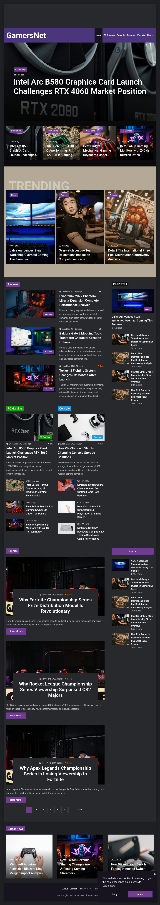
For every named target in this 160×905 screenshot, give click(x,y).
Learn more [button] (108, 885)
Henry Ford (46, 595)
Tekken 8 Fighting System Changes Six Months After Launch (77, 375)
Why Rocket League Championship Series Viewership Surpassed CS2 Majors (55, 689)
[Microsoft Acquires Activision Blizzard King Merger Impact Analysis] (29, 856)
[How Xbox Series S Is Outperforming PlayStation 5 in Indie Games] (66, 507)
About (65, 889)
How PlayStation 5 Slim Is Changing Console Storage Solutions (76, 452)
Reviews (131, 35)
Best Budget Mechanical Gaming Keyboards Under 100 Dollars (39, 510)
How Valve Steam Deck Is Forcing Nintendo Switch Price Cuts (129, 868)
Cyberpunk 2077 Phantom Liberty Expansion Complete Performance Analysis (79, 300)
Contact (73, 889)
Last (80, 810)
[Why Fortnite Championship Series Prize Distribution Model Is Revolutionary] (55, 586)
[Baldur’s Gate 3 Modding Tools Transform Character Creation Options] (30, 341)
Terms (96, 889)
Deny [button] (115, 894)
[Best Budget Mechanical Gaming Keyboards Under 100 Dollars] (98, 143)
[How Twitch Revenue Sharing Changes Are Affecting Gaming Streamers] (80, 856)
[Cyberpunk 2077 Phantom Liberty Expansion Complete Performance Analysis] (30, 304)
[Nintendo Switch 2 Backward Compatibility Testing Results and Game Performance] (66, 528)
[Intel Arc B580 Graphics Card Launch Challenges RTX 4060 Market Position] (24, 143)
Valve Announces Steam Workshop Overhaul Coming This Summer (29, 255)
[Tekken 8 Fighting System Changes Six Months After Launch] (30, 378)
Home (98, 35)
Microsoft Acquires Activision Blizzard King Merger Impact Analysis (26, 868)
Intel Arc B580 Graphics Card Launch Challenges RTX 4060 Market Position (23, 155)
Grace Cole (13, 444)
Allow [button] (140, 894)
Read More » (16, 631)
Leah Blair (66, 292)
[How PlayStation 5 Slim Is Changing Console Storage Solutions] (81, 427)
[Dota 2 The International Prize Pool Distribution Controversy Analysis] (129, 227)
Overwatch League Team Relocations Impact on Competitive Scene (76, 255)
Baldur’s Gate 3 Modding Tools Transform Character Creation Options (80, 338)
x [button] (155, 873)
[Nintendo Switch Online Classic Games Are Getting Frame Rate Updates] (66, 485)
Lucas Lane (65, 444)
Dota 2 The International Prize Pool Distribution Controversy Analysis (129, 255)
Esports (141, 35)
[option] (80, 82)
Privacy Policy (85, 889)
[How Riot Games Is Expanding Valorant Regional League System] (120, 394)
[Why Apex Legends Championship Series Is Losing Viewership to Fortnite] (55, 755)
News (149, 35)
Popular (133, 551)
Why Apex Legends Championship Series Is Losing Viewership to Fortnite (55, 773)
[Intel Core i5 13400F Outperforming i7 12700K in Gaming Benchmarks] (61, 143)
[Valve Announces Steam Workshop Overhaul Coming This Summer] (30, 227)
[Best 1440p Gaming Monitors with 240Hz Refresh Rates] (135, 143)
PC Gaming (109, 35)
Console (121, 35)
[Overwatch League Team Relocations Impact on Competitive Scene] (80, 227)
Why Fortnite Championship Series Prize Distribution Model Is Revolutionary (55, 605)
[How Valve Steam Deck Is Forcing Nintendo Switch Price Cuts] (131, 856)
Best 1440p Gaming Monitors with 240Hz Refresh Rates (134, 150)
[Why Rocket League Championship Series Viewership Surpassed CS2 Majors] (55, 670)
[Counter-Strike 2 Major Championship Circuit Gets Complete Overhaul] (120, 376)
